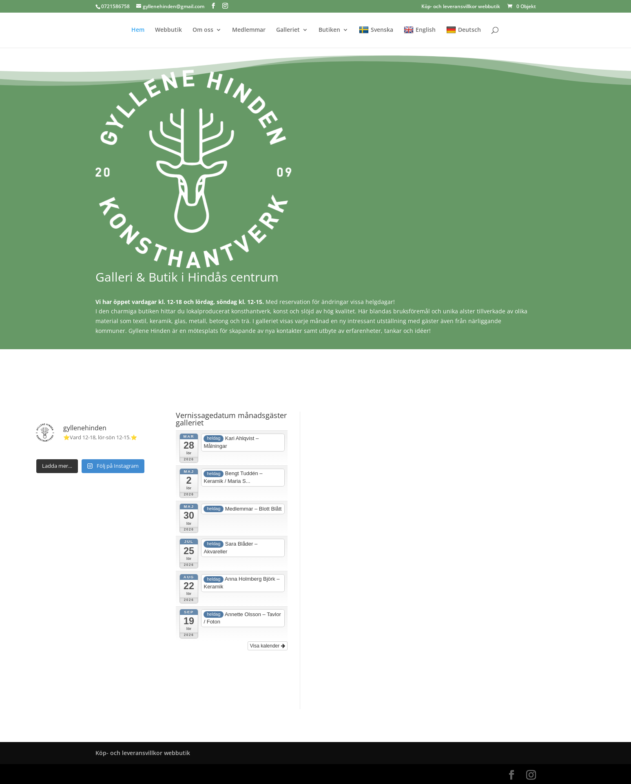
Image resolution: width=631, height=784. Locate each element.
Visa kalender (267, 646)
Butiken (329, 30)
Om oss (203, 30)
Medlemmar (249, 30)
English (420, 30)
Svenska (376, 30)
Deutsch (463, 30)
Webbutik (168, 30)
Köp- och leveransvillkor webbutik (460, 7)
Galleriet (288, 30)
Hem (137, 30)
